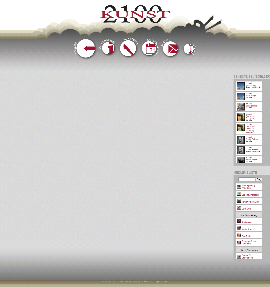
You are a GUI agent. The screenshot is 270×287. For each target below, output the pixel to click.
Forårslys (249, 133)
